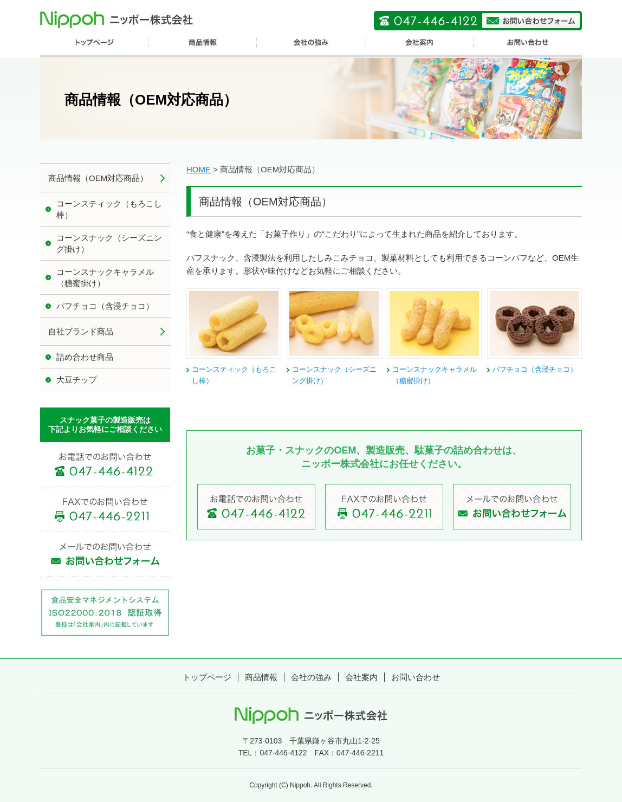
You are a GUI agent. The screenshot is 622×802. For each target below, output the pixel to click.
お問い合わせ (415, 677)
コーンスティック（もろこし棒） (109, 209)
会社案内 (361, 677)
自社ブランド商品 (80, 331)
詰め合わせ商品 (84, 356)
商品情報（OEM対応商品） (98, 178)
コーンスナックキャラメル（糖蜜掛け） (105, 277)
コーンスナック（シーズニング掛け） (109, 243)
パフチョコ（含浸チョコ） (535, 369)
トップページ (207, 677)
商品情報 (261, 677)
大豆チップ (76, 379)
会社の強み (311, 677)
